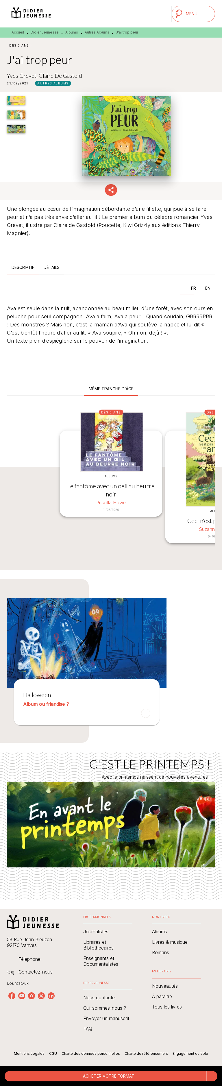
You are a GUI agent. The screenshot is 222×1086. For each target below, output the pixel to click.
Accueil (18, 32)
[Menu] (193, 14)
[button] (53, 83)
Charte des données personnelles (91, 1053)
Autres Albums (97, 32)
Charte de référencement (146, 1053)
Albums (71, 32)
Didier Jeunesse (45, 32)
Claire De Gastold (60, 75)
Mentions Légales (29, 1053)
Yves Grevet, (23, 75)
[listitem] (12, 996)
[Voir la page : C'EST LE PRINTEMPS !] (111, 819)
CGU (53, 1053)
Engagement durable (190, 1053)
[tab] (23, 267)
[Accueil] (31, 13)
